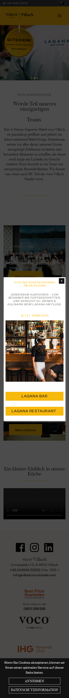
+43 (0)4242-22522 (25, 570)
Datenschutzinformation (34, 690)
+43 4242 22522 (15, 3)
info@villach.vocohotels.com (34, 576)
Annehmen (34, 681)
